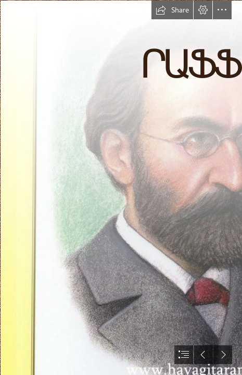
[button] (172, 10)
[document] (121, 187)
